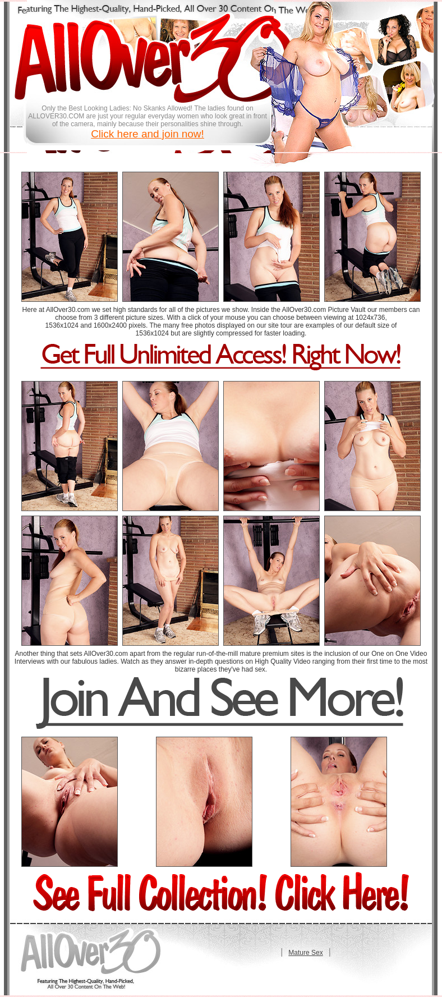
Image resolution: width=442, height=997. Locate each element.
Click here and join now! (147, 134)
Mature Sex (305, 953)
